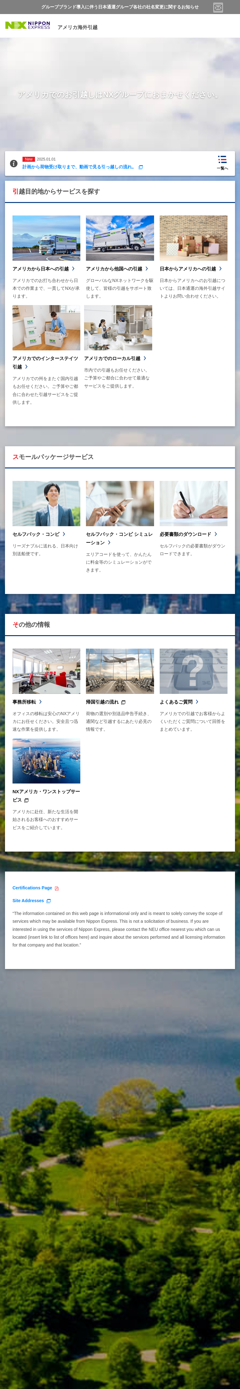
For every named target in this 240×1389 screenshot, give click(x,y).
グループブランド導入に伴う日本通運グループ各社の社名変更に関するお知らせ (120, 6)
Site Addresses (28, 900)
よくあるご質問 (176, 701)
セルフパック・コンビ (35, 534)
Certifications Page (32, 887)
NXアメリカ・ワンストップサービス (46, 796)
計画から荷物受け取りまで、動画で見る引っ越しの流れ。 (79, 166)
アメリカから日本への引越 (40, 268)
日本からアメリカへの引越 (188, 268)
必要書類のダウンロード (185, 534)
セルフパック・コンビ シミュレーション (119, 538)
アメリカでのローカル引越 (112, 358)
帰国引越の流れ (102, 701)
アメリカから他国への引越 (114, 268)
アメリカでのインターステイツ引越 (45, 362)
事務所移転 (24, 701)
